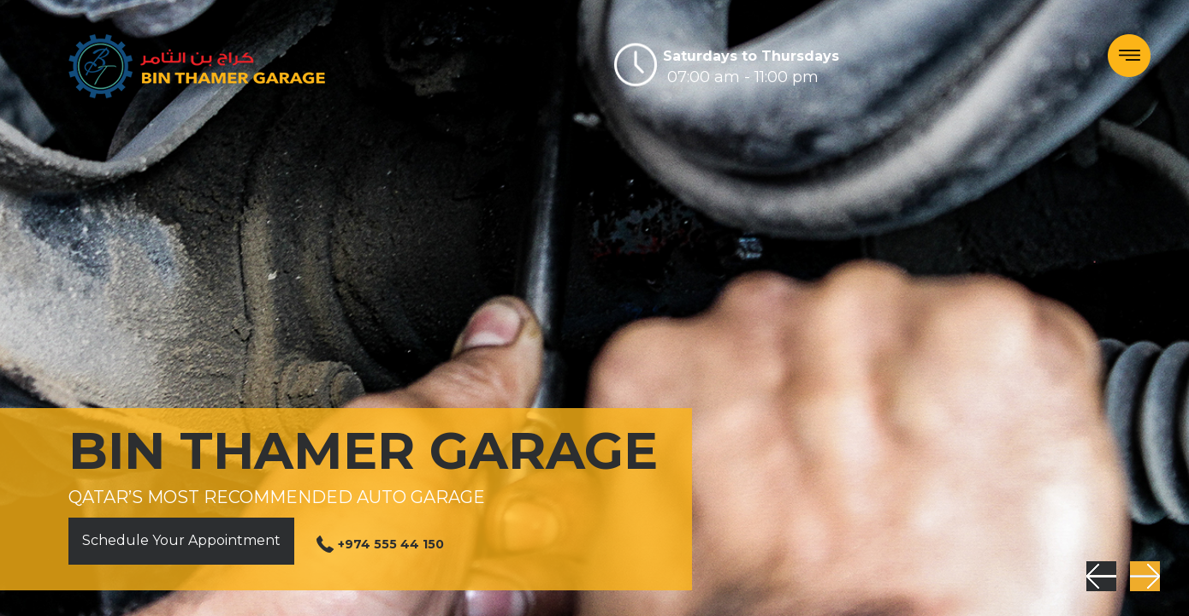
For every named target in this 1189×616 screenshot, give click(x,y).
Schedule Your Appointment (181, 540)
